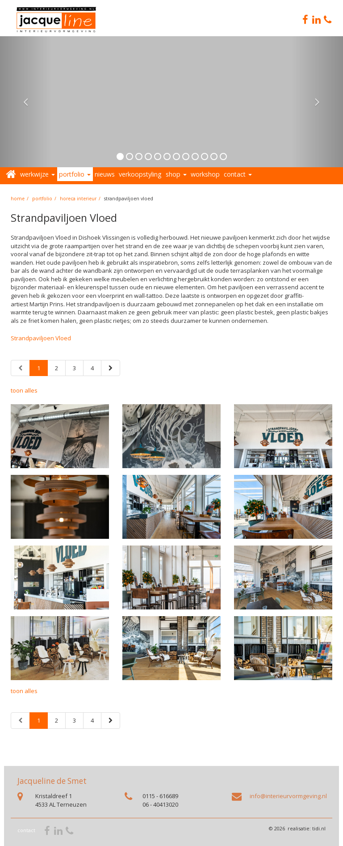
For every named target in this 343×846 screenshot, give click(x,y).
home (18, 198)
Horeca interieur (78, 198)
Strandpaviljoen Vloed (41, 338)
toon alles (24, 390)
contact (26, 830)
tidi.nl (319, 828)
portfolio (42, 198)
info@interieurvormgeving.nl (288, 796)
